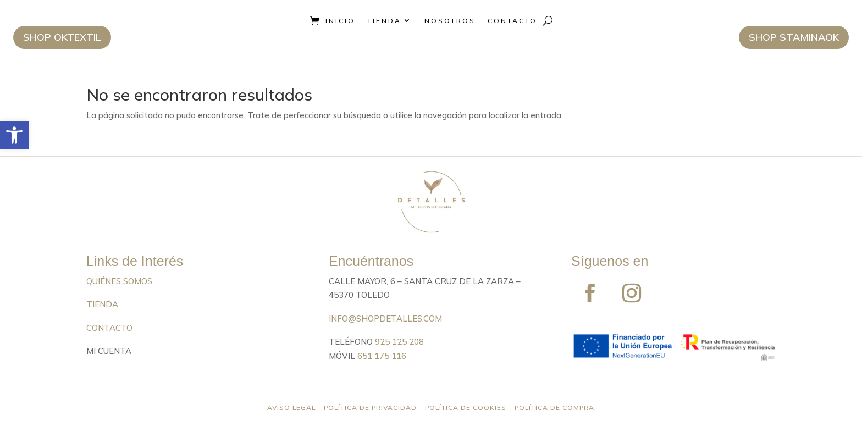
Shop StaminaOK (794, 37)
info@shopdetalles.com (385, 318)
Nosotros (450, 20)
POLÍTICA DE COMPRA (554, 407)
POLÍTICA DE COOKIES (465, 407)
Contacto (512, 20)
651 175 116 (381, 356)
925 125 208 (399, 341)
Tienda (384, 20)
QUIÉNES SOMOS (119, 281)
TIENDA (102, 304)
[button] (14, 135)
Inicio (340, 20)
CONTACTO (109, 328)
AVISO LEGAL (291, 407)
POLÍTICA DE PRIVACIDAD (370, 407)
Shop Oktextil (62, 37)
